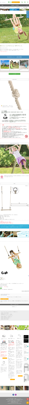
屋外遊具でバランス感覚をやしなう (8, 316)
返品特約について (14, 306)
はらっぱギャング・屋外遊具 (8, 314)
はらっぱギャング (11, 315)
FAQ (0, 2)
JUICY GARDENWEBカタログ (25, 352)
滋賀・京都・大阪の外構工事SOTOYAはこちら (25, 346)
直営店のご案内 (25, 337)
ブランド (2, 315)
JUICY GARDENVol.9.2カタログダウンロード (25, 359)
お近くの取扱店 (25, 341)
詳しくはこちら (12, 379)
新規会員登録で (16, 2)
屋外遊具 (2, 316)
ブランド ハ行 (5, 315)
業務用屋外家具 (3, 314)
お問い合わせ (3, 2)
